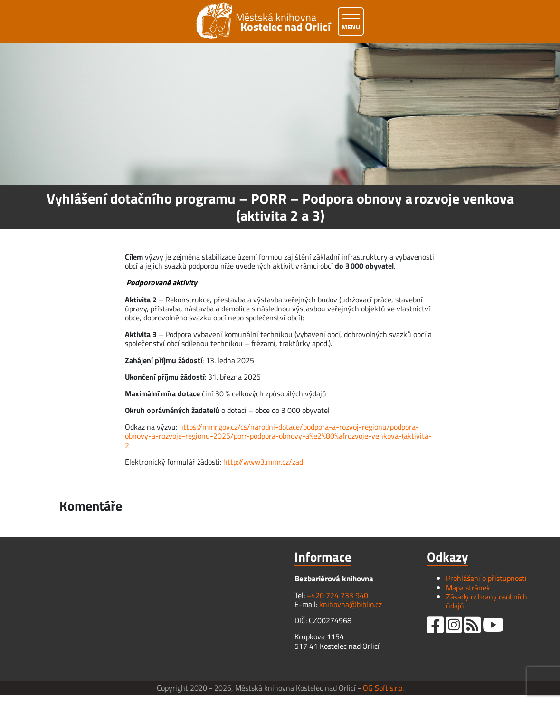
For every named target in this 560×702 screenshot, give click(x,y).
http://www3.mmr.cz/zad (263, 462)
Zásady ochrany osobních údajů (486, 601)
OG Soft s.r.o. (383, 687)
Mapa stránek (468, 587)
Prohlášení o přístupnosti (486, 578)
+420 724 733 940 (337, 595)
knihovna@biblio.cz (350, 604)
